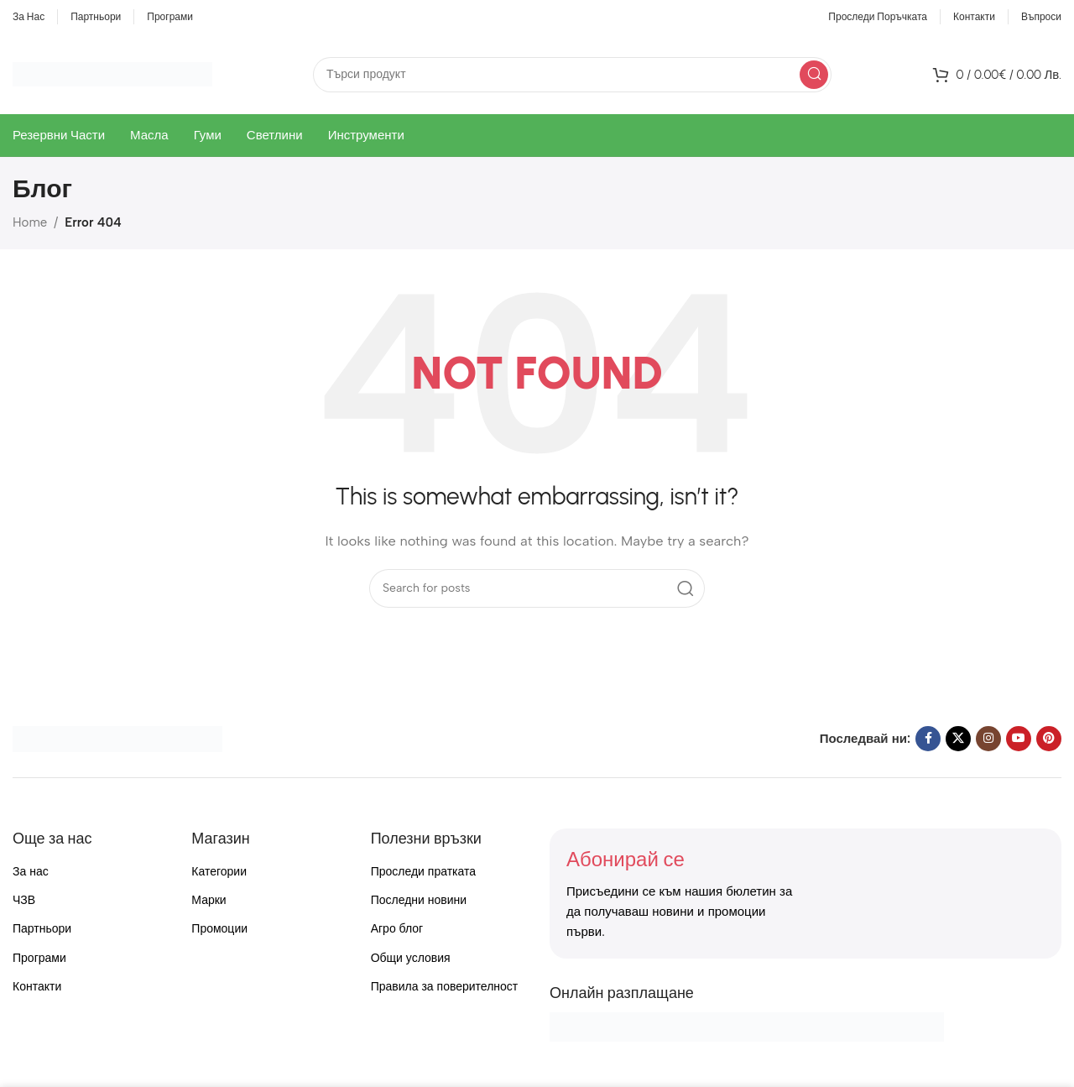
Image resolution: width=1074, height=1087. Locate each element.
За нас (31, 872)
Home (30, 222)
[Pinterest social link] (1048, 738)
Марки (208, 900)
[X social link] (958, 738)
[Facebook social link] (928, 738)
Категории (219, 872)
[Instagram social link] (988, 738)
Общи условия (411, 958)
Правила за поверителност (445, 987)
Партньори (42, 929)
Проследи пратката (423, 872)
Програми (39, 958)
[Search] (572, 74)
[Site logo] (112, 73)
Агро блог (397, 929)
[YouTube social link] (1018, 738)
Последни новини (419, 900)
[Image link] (117, 737)
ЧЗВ (24, 900)
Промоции (219, 929)
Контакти (37, 987)
